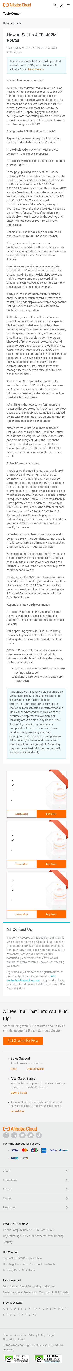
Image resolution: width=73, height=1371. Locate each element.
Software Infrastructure (43, 1264)
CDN (36, 1230)
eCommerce (39, 1236)
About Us (20, 1335)
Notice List (9, 1339)
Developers (9, 1292)
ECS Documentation (30, 1258)
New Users (28, 1270)
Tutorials (44, 1292)
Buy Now (51, 813)
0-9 (34, 1314)
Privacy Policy (36, 1335)
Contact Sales (35, 1068)
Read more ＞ (36, 69)
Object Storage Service (16, 1236)
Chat (14, 1068)
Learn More (21, 813)
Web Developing (27, 1292)
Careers (7, 1335)
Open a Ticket (19, 1092)
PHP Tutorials (60, 1292)
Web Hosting (56, 1236)
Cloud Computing (30, 1286)
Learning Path (11, 1270)
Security (8, 1242)
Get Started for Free (23, 1040)
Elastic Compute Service (17, 1230)
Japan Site (9, 1258)
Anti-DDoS (47, 1230)
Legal (51, 1335)
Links (21, 1339)
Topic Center (10, 1286)
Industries (49, 1286)
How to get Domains (15, 1264)
